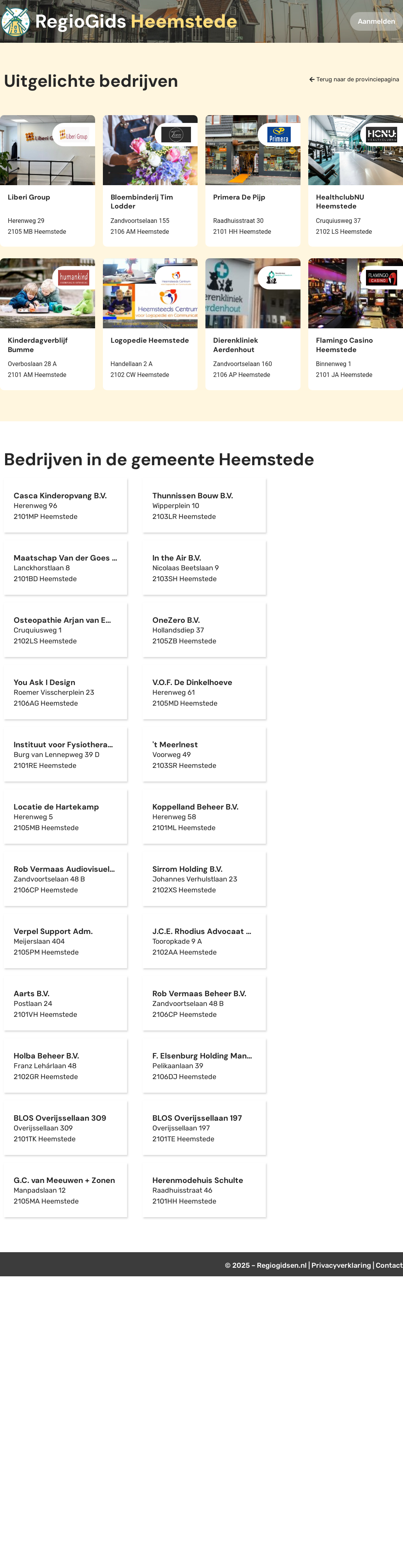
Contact (389, 1265)
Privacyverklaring (341, 1265)
